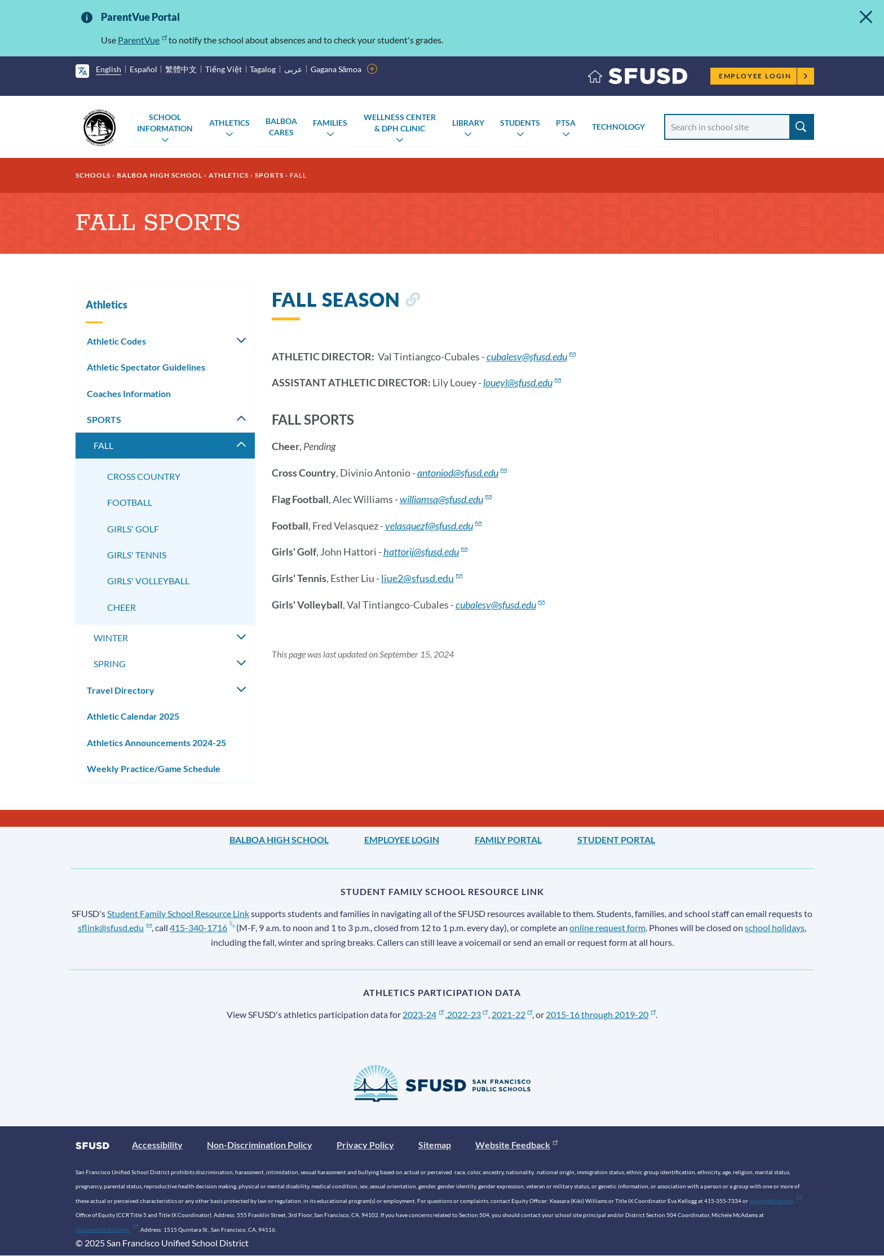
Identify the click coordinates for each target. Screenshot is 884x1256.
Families (330, 122)
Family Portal (508, 839)
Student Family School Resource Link (178, 913)
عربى (293, 69)
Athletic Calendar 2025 (133, 716)
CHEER (121, 607)
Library (468, 122)
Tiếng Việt (223, 69)
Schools (93, 175)
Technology (618, 126)
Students (520, 122)
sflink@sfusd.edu (115, 927)
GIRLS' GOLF (133, 528)
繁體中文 (181, 69)
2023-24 (423, 1014)
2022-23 (467, 1014)
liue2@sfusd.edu (422, 578)
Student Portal (616, 839)
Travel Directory (120, 690)
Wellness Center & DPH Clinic (400, 122)
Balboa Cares (281, 126)
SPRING (110, 663)
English (108, 69)
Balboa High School (159, 175)
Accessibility (157, 1144)
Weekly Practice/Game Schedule (153, 768)
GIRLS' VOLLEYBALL (148, 580)
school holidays (775, 927)
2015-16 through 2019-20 (601, 1014)
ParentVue (142, 39)
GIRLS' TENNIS (136, 554)
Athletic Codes (116, 341)
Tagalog (263, 69)
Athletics (229, 122)
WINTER (111, 637)
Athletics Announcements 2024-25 (156, 742)
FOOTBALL (129, 502)
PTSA (566, 122)
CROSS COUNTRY (143, 476)
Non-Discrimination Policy (259, 1144)
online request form (607, 927)
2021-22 (512, 1014)
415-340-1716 (202, 927)
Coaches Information (129, 393)
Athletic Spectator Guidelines (146, 367)
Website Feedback (516, 1144)
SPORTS (269, 175)
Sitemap (434, 1144)
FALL (103, 445)
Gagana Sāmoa (336, 69)
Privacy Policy (365, 1144)
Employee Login (763, 76)
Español (143, 69)
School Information (165, 122)
